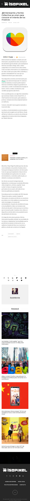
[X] (10, 476)
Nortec (18, 233)
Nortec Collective (12, 236)
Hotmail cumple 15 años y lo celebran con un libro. (18, 158)
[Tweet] (8, 278)
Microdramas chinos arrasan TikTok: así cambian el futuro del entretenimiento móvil (14, 413)
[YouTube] (19, 476)
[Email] (8, 280)
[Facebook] (6, 476)
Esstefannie (4, 22)
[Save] (25, 278)
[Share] (12, 278)
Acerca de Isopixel (10, 481)
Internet (10, 22)
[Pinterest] (16, 476)
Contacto (23, 484)
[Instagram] (13, 476)
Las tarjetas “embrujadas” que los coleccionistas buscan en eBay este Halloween (13, 343)
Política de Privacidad (11, 484)
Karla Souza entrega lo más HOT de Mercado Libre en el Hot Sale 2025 (13, 447)
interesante (11, 233)
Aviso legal (21, 481)
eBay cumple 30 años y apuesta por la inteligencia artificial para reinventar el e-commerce (14, 378)
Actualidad (12, 155)
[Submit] (21, 278)
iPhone (3, 80)
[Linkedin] (23, 476)
